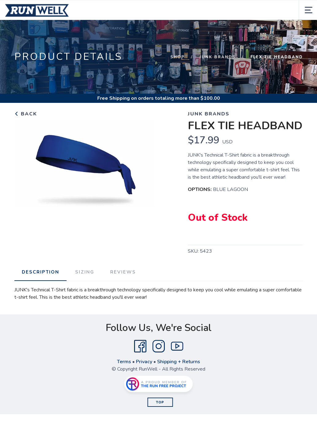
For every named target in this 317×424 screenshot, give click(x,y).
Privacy (144, 361)
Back (25, 114)
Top (160, 402)
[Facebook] (140, 346)
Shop (177, 57)
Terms (124, 361)
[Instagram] (158, 346)
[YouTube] (177, 346)
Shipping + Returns (178, 361)
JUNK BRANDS (217, 57)
